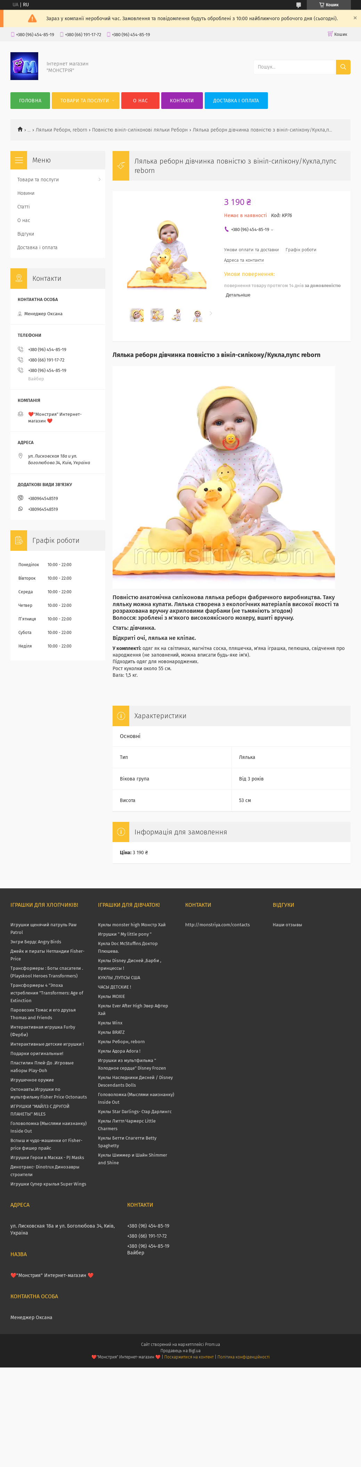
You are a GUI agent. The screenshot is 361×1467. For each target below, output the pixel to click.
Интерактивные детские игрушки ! (47, 1044)
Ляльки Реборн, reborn (61, 130)
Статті (23, 207)
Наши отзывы (287, 924)
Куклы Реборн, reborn (121, 1041)
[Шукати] (343, 67)
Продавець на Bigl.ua (180, 1350)
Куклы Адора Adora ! (119, 1051)
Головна (30, 101)
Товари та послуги (84, 101)
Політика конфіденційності (244, 1357)
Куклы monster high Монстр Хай (132, 924)
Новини (25, 193)
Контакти (182, 101)
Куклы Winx (110, 1022)
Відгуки (25, 234)
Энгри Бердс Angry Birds (35, 941)
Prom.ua (212, 1344)
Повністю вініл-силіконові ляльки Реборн (140, 130)
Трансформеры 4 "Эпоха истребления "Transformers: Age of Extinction (46, 993)
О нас (140, 101)
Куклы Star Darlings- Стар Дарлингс (135, 1111)
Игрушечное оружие (32, 1080)
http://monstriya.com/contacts (217, 924)
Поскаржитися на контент (188, 1357)
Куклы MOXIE (111, 996)
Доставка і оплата (236, 101)
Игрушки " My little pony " (124, 934)
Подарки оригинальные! (36, 1053)
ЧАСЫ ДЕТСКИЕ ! (114, 987)
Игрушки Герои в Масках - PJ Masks (47, 1157)
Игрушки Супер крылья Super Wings (48, 1184)
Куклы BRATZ (111, 1032)
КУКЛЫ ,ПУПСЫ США (119, 977)
